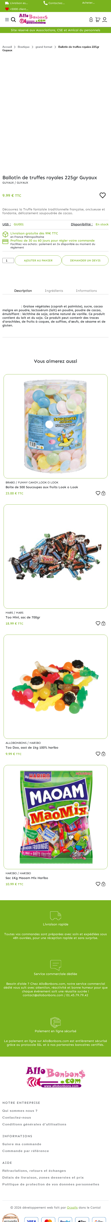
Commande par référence (25, 1151)
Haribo (35, 743)
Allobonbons (16, 743)
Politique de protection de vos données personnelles (50, 1184)
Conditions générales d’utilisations (34, 1124)
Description (23, 291)
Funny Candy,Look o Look (38, 482)
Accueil (7, 46)
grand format (44, 46)
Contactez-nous (16, 1117)
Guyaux (8, 182)
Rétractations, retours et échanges (34, 1170)
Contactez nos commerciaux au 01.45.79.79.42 (58, 3)
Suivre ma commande (22, 1144)
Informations (86, 291)
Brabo (11, 482)
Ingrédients (54, 291)
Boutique (24, 46)
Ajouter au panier (38, 260)
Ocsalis (72, 1207)
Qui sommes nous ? (20, 1110)
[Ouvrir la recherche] (13, 19)
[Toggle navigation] (7, 20)
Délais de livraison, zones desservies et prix (43, 1177)
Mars (10, 612)
